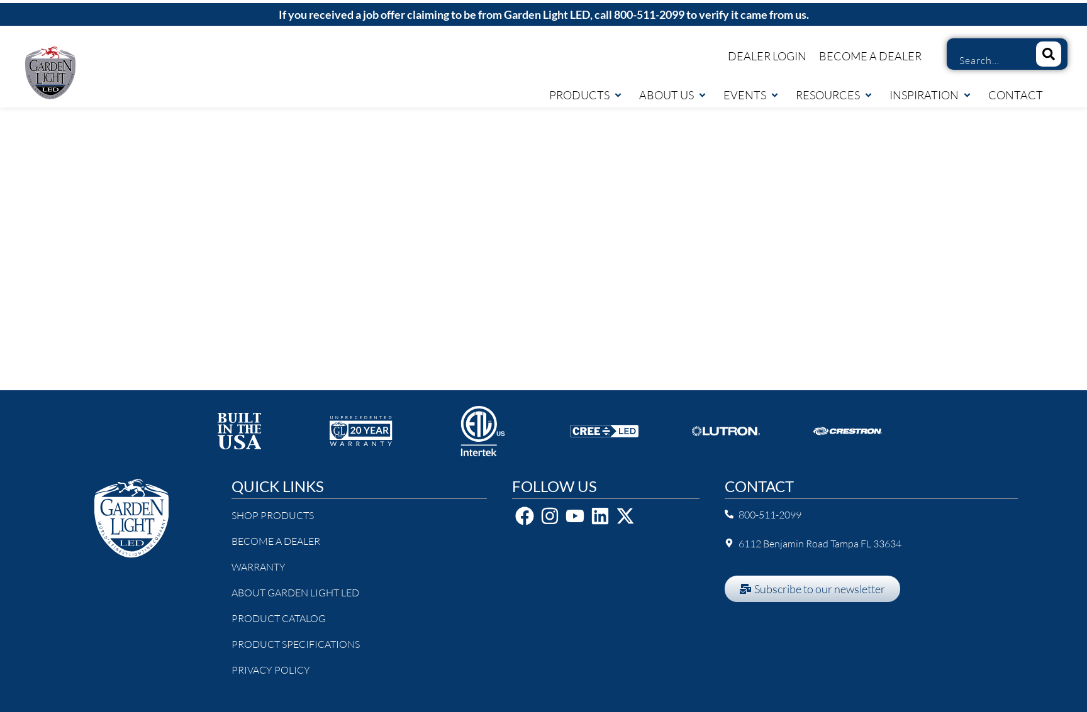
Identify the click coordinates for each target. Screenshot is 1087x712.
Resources (834, 95)
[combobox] (986, 60)
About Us (673, 95)
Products (586, 95)
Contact (1015, 95)
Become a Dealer (870, 56)
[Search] (1048, 54)
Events (751, 95)
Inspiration (930, 95)
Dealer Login (767, 56)
